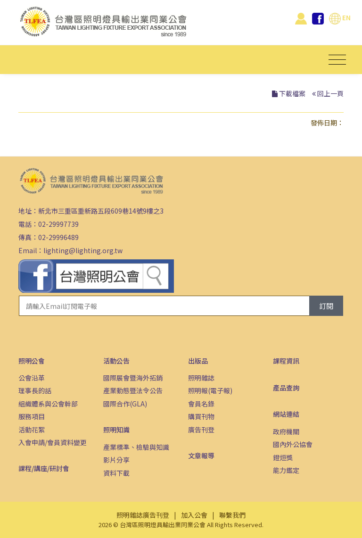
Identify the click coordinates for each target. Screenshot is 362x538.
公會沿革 (31, 377)
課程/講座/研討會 (43, 468)
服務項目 (31, 416)
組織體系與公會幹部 (48, 403)
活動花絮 (31, 429)
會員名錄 (201, 403)
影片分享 (116, 459)
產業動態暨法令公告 (133, 390)
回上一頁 (330, 93)
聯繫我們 (232, 515)
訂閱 (326, 306)
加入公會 (194, 515)
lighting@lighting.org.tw (83, 250)
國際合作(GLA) (125, 403)
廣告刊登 (201, 429)
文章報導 (201, 455)
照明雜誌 (201, 377)
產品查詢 (286, 387)
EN (340, 17)
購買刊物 (201, 416)
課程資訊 (286, 360)
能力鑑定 (286, 470)
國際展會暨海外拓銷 (133, 377)
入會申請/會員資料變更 (52, 442)
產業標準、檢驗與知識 (136, 447)
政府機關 (286, 431)
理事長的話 (34, 390)
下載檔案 (292, 93)
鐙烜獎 (283, 457)
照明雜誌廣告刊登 (142, 515)
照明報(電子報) (210, 390)
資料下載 (116, 473)
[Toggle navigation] (337, 60)
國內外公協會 (293, 444)
